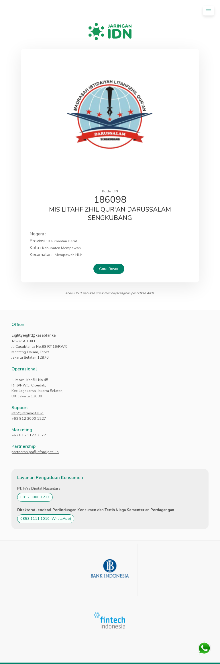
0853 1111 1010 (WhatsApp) (45, 518)
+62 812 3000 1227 (28, 418)
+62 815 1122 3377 (28, 435)
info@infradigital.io (27, 413)
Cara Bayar (108, 269)
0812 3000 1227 (35, 497)
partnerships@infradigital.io (35, 451)
